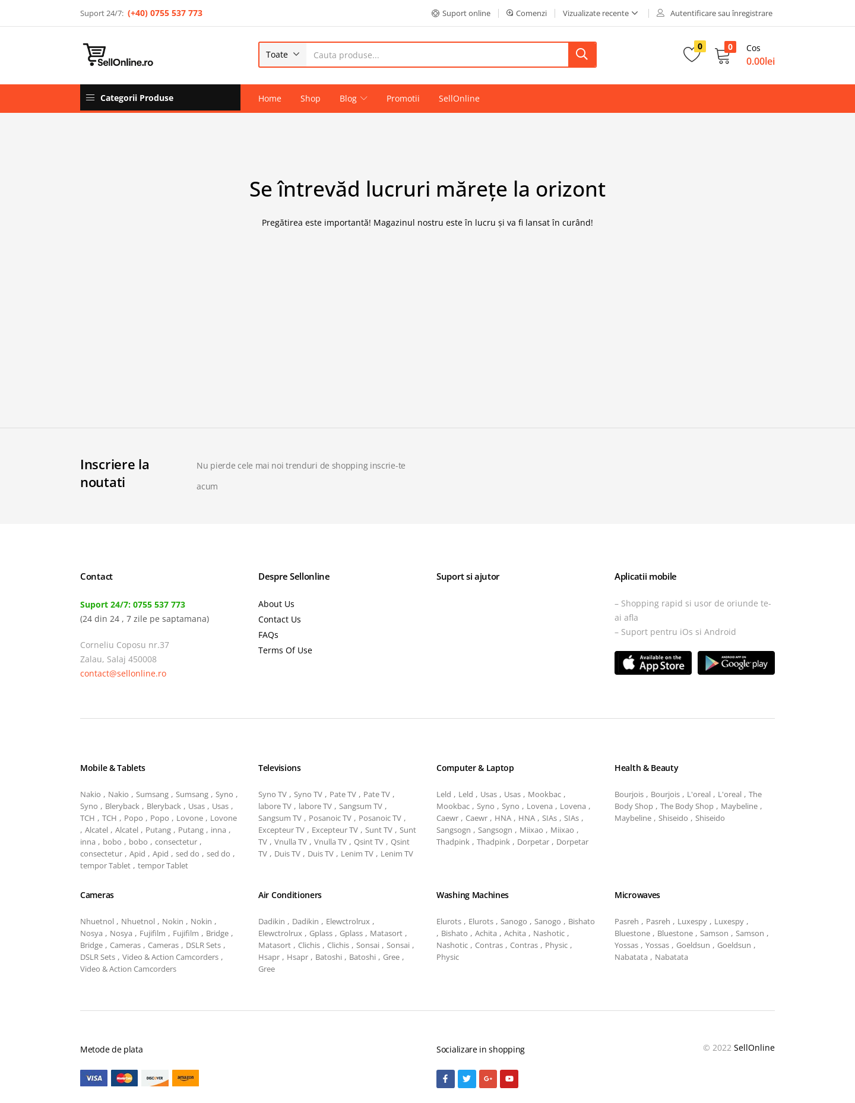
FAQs (268, 634)
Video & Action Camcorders (170, 957)
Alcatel (96, 829)
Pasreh (627, 921)
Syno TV (272, 794)
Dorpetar (533, 841)
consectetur (176, 841)
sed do (188, 853)
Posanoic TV (330, 818)
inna (218, 829)
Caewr (447, 818)
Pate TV (343, 794)
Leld (443, 794)
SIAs (549, 818)
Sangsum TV (360, 806)
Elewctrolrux (348, 921)
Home (269, 98)
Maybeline (739, 806)
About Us (276, 603)
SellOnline (459, 98)
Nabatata (631, 957)
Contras (489, 945)
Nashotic (549, 933)
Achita (486, 933)
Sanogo (514, 921)
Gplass (320, 933)
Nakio (90, 794)
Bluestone (632, 933)
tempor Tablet (105, 865)
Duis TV (287, 853)
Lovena (540, 806)
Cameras (125, 945)
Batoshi (328, 957)
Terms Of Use (285, 650)
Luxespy (692, 921)
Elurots (448, 921)
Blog (354, 98)
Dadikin (271, 921)
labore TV (275, 806)
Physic (556, 945)
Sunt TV (378, 829)
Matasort (386, 933)
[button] (461, 13)
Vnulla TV (290, 841)
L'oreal (699, 794)
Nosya (91, 933)
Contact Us (279, 619)
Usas (196, 806)
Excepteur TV (281, 829)
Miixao (531, 829)
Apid (137, 853)
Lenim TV (357, 853)
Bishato (581, 921)
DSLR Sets (203, 945)
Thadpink (453, 841)
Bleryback (122, 806)
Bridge (217, 933)
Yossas (626, 945)
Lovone (189, 818)
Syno (224, 794)
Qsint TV (369, 841)
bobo (112, 841)
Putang (158, 829)
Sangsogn (453, 829)
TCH (87, 818)
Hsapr (269, 957)
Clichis (309, 945)
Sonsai (367, 945)
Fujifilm (153, 933)
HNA (503, 818)
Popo (133, 818)
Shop (310, 98)
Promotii (403, 98)
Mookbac (544, 794)
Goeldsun (693, 945)
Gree (391, 957)
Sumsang (152, 794)
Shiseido (673, 818)
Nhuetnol (97, 921)
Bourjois (629, 794)
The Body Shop (687, 806)
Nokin (172, 921)
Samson (714, 933)
